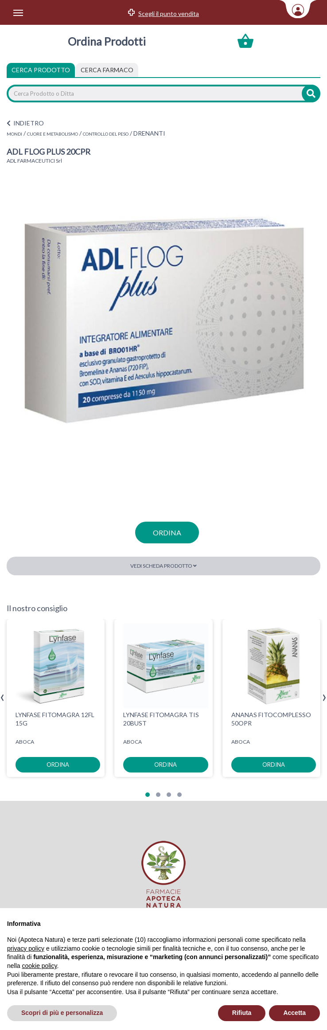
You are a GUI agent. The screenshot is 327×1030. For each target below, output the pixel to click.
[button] (147, 794)
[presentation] (2, 698)
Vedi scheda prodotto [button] (163, 565)
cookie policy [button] (39, 965)
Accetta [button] (294, 1012)
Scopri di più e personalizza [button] (62, 1012)
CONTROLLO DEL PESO (105, 134)
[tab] (107, 70)
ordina (167, 532)
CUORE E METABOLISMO (52, 134)
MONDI (14, 134)
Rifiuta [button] (242, 1012)
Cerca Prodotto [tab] (41, 70)
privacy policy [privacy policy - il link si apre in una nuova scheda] (25, 948)
